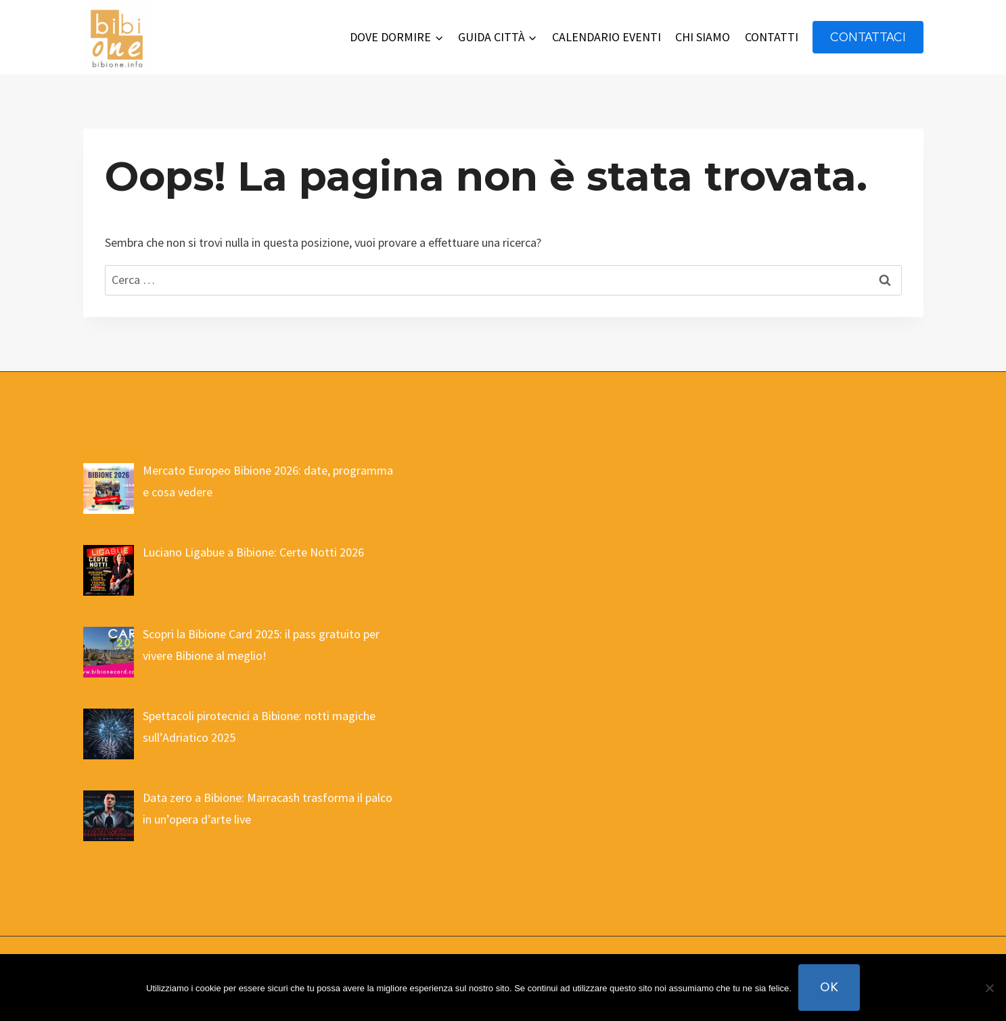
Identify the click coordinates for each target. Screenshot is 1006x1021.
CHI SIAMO (702, 37)
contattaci (868, 37)
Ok (829, 987)
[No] (989, 988)
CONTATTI (771, 37)
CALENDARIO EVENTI (606, 37)
